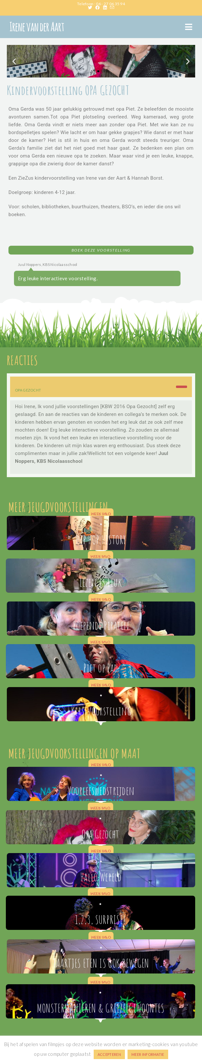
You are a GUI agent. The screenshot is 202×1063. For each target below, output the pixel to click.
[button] (14, 61)
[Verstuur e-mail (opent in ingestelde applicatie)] (112, 7)
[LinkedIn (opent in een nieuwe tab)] (106, 7)
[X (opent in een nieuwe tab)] (91, 7)
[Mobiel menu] (188, 27)
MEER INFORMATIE (147, 1054)
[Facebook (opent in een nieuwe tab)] (99, 7)
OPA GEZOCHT (28, 390)
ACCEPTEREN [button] (109, 1054)
